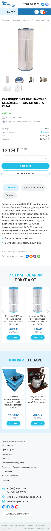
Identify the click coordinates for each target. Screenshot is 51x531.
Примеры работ (8, 450)
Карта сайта (6, 528)
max (47, 4)
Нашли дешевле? (14, 117)
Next (47, 311)
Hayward (45, 132)
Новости (5, 458)
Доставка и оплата (10, 476)
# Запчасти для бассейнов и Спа (16, 252)
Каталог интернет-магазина (13, 441)
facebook (3, 506)
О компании (7, 471)
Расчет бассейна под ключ (13, 463)
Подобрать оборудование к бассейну (23, 122)
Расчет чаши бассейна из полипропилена (19, 467)
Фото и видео (7, 445)
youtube (16, 506)
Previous (3, 311)
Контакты (6, 480)
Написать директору (17, 514)
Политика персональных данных (36, 528)
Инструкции (7, 454)
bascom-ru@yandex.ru (17, 501)
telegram (42, 4)
